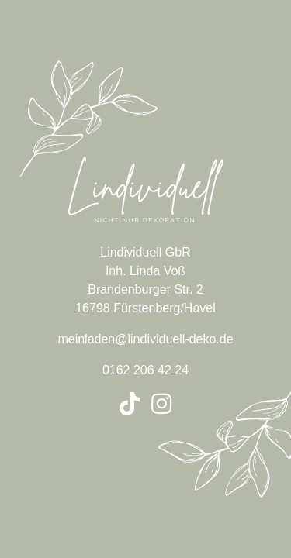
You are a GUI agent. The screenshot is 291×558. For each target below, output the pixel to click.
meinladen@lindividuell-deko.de (145, 339)
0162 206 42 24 (145, 370)
